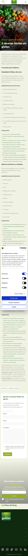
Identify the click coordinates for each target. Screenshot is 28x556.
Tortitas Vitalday (6, 378)
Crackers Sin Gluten (7, 373)
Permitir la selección (14, 302)
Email (5, 420)
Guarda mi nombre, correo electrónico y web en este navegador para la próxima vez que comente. (14, 448)
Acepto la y (14, 500)
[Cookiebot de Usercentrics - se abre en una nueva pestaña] (20, 248)
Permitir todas (14, 298)
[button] (25, 2)
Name (5, 413)
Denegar (14, 307)
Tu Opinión (6, 427)
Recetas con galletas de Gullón (12, 40)
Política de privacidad (13, 499)
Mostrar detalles (19, 293)
